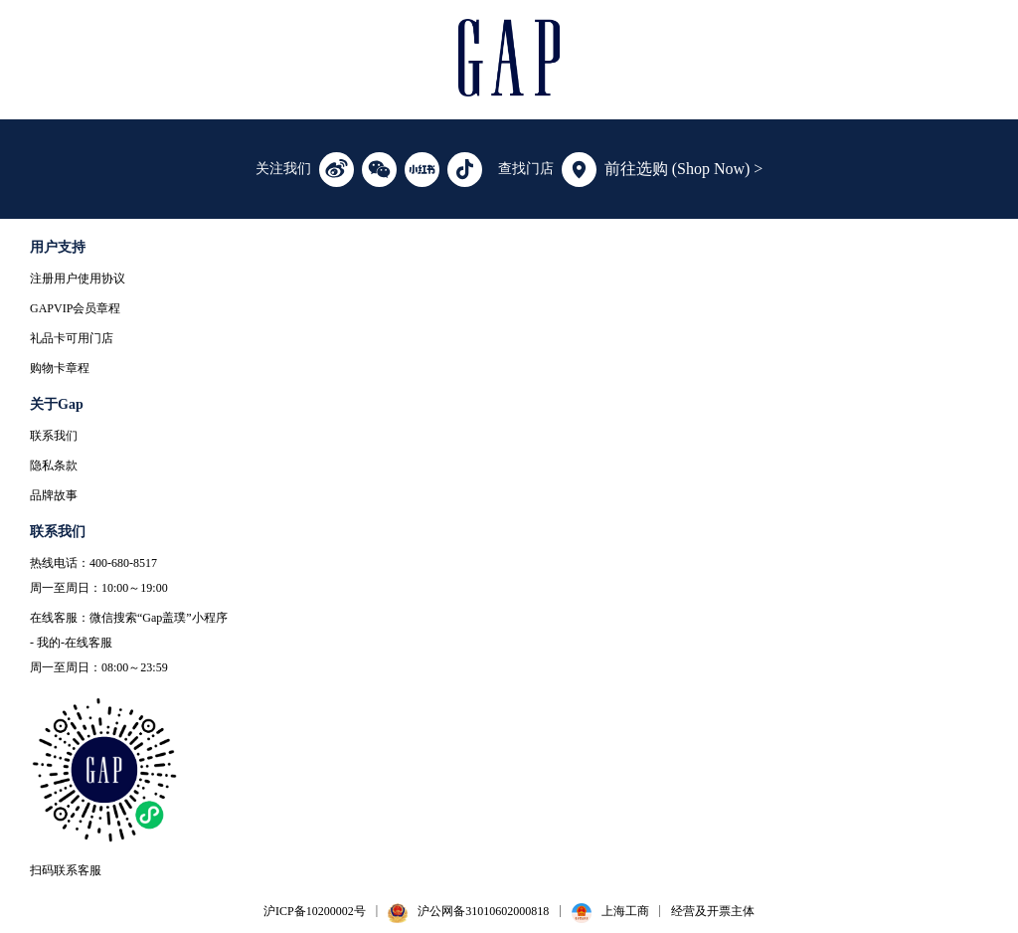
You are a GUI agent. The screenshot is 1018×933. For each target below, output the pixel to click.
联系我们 (54, 436)
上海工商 (625, 911)
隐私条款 (54, 465)
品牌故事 (54, 495)
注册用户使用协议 (77, 278)
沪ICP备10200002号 (314, 911)
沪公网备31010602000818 (483, 911)
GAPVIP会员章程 (75, 308)
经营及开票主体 (713, 911)
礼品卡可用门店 (71, 338)
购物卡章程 (59, 368)
